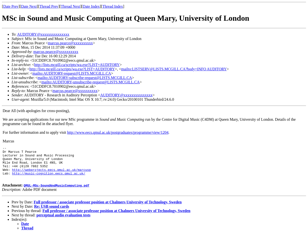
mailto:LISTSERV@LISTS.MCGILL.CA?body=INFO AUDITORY (174, 69)
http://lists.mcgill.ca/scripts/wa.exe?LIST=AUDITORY (77, 65)
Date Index (91, 6)
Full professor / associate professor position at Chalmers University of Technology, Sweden (108, 208)
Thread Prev (48, 6)
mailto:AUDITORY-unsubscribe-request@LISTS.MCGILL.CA (90, 82)
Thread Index (112, 6)
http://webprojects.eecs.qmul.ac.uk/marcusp (51, 175)
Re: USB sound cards (51, 212)
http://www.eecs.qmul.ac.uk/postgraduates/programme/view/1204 (117, 132)
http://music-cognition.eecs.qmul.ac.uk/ (48, 179)
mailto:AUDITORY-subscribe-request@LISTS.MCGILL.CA (85, 78)
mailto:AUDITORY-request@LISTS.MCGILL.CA (71, 73)
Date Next (29, 6)
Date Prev (11, 6)
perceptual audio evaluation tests (63, 221)
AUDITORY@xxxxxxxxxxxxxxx (43, 34)
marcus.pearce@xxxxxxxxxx (70, 43)
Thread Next (70, 6)
